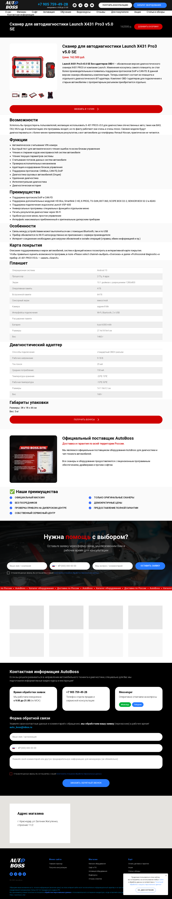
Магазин (21, 12)
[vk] (86, 5)
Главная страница (55, 864)
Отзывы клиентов (95, 879)
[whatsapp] (75, 5)
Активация (49, 12)
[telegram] (80, 5)
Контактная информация (20, 14)
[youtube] (92, 5)
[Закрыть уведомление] (166, 875)
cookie (161, 880)
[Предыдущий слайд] (14, 67)
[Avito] (24, 874)
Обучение (65, 12)
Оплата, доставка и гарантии (138, 864)
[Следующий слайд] (52, 67)
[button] (115, 5)
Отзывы (100, 12)
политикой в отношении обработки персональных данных (76, 573)
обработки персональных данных (57, 892)
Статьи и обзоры (156, 12)
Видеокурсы (84, 12)
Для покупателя (120, 12)
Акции (137, 12)
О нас (8, 12)
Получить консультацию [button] (58, 867)
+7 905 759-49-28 (53, 4)
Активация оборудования (98, 871)
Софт (34, 12)
